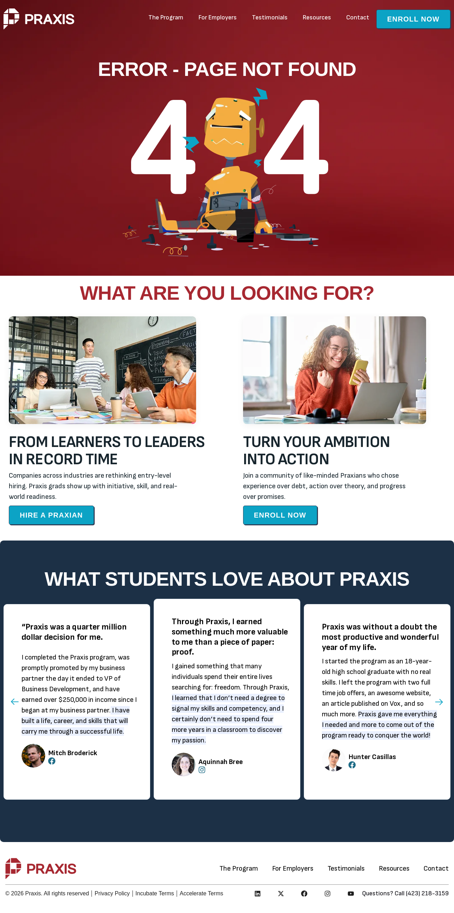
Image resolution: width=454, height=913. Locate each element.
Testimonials (270, 17)
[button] (14, 702)
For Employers (218, 17)
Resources (317, 17)
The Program (165, 17)
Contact (357, 17)
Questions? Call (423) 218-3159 (405, 893)
